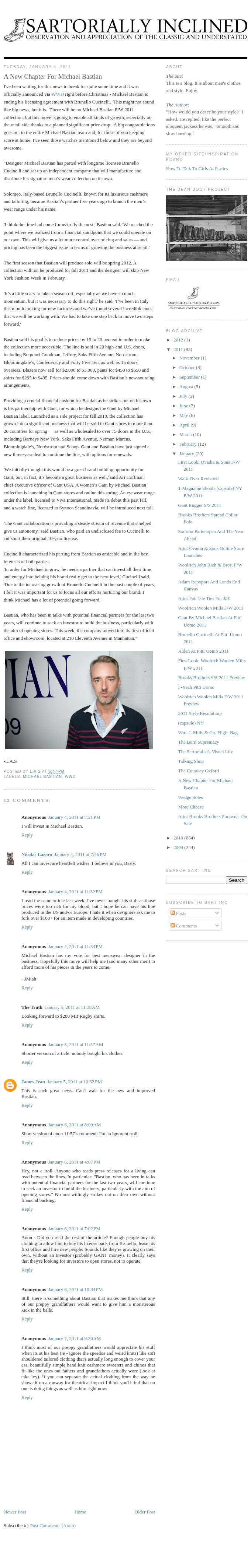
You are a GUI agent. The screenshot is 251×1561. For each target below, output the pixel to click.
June (184, 405)
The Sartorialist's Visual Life (205, 751)
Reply (27, 835)
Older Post (145, 1512)
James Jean (33, 1081)
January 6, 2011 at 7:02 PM (74, 1228)
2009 (178, 847)
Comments (184, 926)
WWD (57, 94)
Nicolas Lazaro (36, 854)
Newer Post (15, 1512)
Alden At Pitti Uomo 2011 (203, 651)
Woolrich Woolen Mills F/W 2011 (210, 608)
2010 (178, 838)
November (190, 358)
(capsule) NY (191, 723)
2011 (178, 349)
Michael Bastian (42, 777)
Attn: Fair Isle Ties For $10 (204, 598)
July (184, 396)
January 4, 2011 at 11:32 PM (75, 891)
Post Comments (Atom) (53, 1525)
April (185, 425)
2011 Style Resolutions (200, 713)
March (186, 434)
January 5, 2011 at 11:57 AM (75, 1044)
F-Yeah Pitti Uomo (196, 687)
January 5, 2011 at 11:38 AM (72, 1007)
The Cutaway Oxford (198, 771)
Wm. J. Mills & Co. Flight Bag (207, 732)
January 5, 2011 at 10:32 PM (74, 1081)
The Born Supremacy (198, 742)
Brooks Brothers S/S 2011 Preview (211, 677)
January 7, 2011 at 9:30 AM (74, 1338)
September (190, 377)
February (188, 444)
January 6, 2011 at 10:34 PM (75, 1289)
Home (80, 1512)
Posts (178, 913)
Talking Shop (191, 761)
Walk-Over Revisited (198, 478)
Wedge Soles (190, 797)
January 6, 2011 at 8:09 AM (74, 1124)
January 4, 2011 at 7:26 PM (80, 854)
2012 (178, 340)
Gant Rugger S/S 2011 (199, 505)
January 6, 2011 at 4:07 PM (74, 1162)
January (187, 453)
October (187, 367)
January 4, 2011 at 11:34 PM (75, 946)
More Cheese (190, 807)
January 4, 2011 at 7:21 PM (74, 817)
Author (181, 105)
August (187, 386)
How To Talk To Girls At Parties (197, 168)
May (184, 415)
